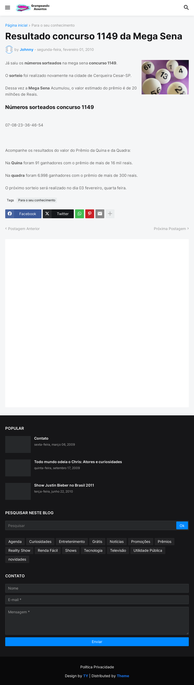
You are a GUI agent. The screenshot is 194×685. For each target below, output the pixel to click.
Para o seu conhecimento (53, 25)
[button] (7, 7)
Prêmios (164, 541)
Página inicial (16, 25)
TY (85, 676)
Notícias (117, 541)
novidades (17, 559)
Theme (123, 676)
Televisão (118, 550)
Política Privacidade (97, 667)
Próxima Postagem (170, 228)
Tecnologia (93, 550)
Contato (41, 438)
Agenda (15, 541)
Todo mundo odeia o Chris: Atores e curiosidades (78, 461)
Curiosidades (40, 541)
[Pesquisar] (91, 525)
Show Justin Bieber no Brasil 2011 (64, 485)
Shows (70, 550)
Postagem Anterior (24, 228)
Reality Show (19, 550)
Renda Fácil (48, 550)
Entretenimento (72, 541)
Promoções (140, 541)
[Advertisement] (49, 322)
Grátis (97, 541)
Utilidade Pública (148, 550)
